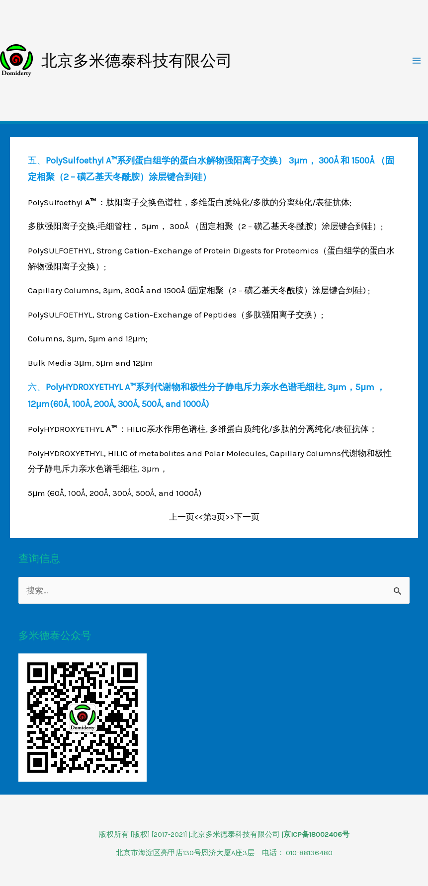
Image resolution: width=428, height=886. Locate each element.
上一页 (181, 517)
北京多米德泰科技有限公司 (136, 60)
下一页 (246, 517)
